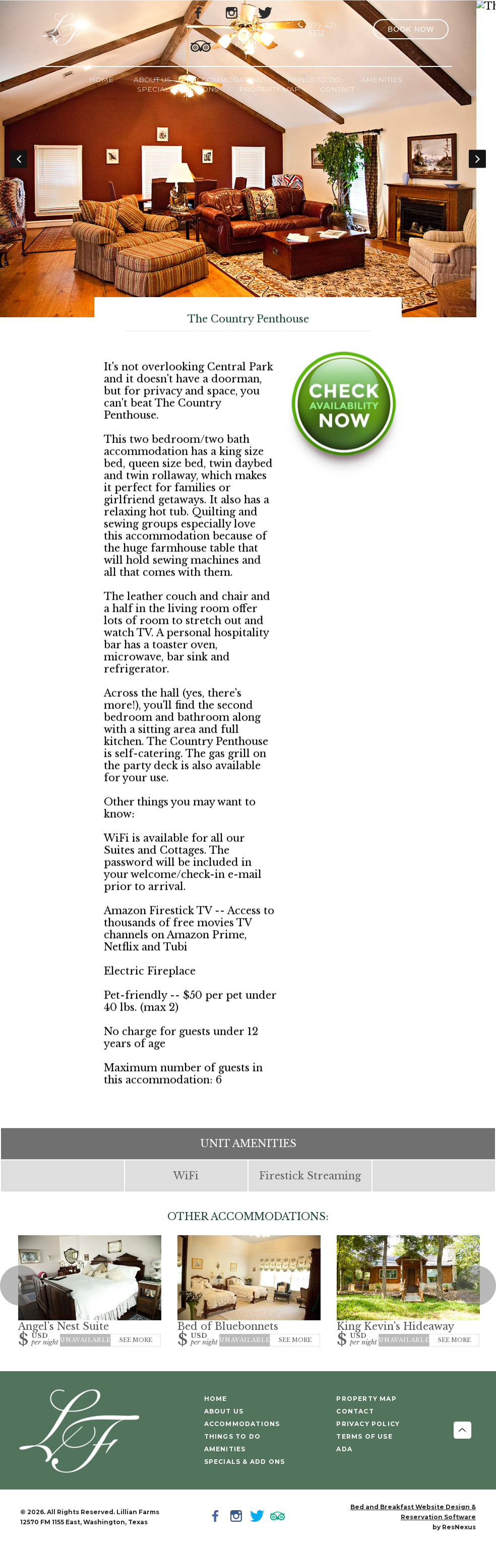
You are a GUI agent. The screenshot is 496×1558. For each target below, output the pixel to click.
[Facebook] (217, 1530)
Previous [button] (18, 165)
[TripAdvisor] (200, 45)
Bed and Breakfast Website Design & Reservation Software (413, 1525)
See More (135, 1353)
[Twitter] (258, 1530)
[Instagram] (237, 1530)
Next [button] (477, 165)
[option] (248, 165)
